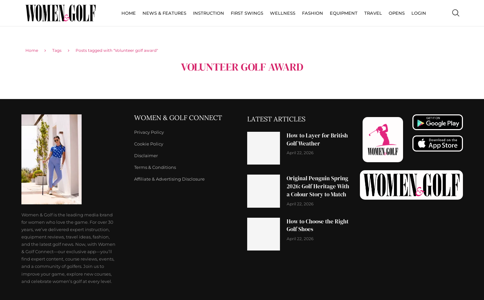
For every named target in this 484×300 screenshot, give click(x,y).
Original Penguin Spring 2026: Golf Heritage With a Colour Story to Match (318, 186)
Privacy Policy (149, 132)
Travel (373, 13)
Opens (397, 13)
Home (128, 13)
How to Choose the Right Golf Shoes (318, 225)
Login (418, 13)
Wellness (282, 13)
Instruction (208, 13)
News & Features (164, 13)
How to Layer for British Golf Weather (317, 139)
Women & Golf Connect (178, 117)
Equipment (344, 13)
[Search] (455, 13)
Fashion (312, 13)
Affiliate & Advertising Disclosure (169, 179)
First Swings (247, 13)
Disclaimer (146, 156)
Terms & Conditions (155, 167)
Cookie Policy (148, 144)
